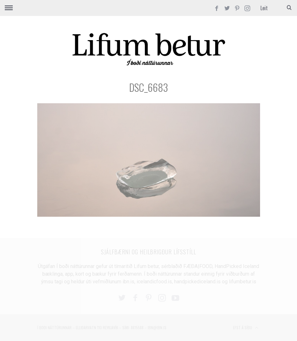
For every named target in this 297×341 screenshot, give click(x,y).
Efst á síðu (245, 327)
